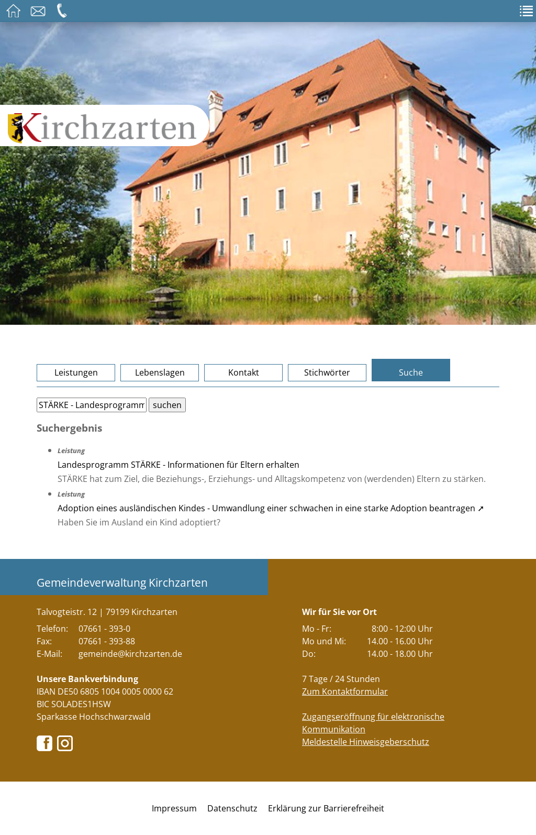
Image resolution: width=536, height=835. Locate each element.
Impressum (174, 808)
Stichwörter (327, 372)
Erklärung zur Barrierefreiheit (326, 808)
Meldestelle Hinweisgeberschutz (365, 742)
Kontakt (243, 372)
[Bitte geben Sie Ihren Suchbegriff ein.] (92, 405)
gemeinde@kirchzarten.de (130, 654)
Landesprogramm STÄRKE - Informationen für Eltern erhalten (178, 464)
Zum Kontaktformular (345, 691)
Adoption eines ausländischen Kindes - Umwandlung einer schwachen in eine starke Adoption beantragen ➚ (271, 508)
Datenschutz (232, 808)
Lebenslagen (160, 372)
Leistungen (76, 372)
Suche (411, 372)
